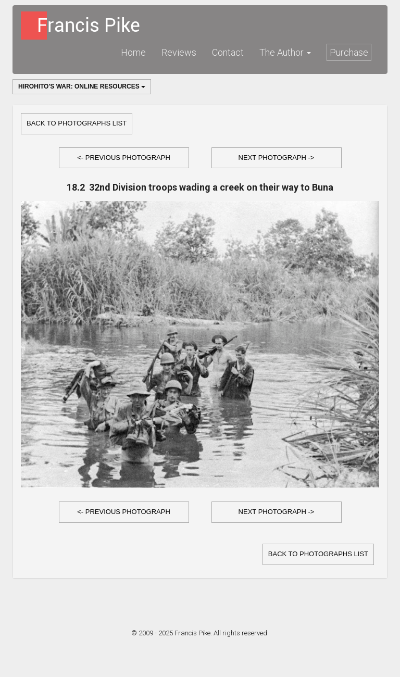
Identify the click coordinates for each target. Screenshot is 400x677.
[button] (124, 158)
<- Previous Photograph (123, 157)
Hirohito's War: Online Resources (81, 86)
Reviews (178, 52)
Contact (228, 52)
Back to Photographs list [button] (77, 123)
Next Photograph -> (277, 157)
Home (133, 52)
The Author (285, 52)
